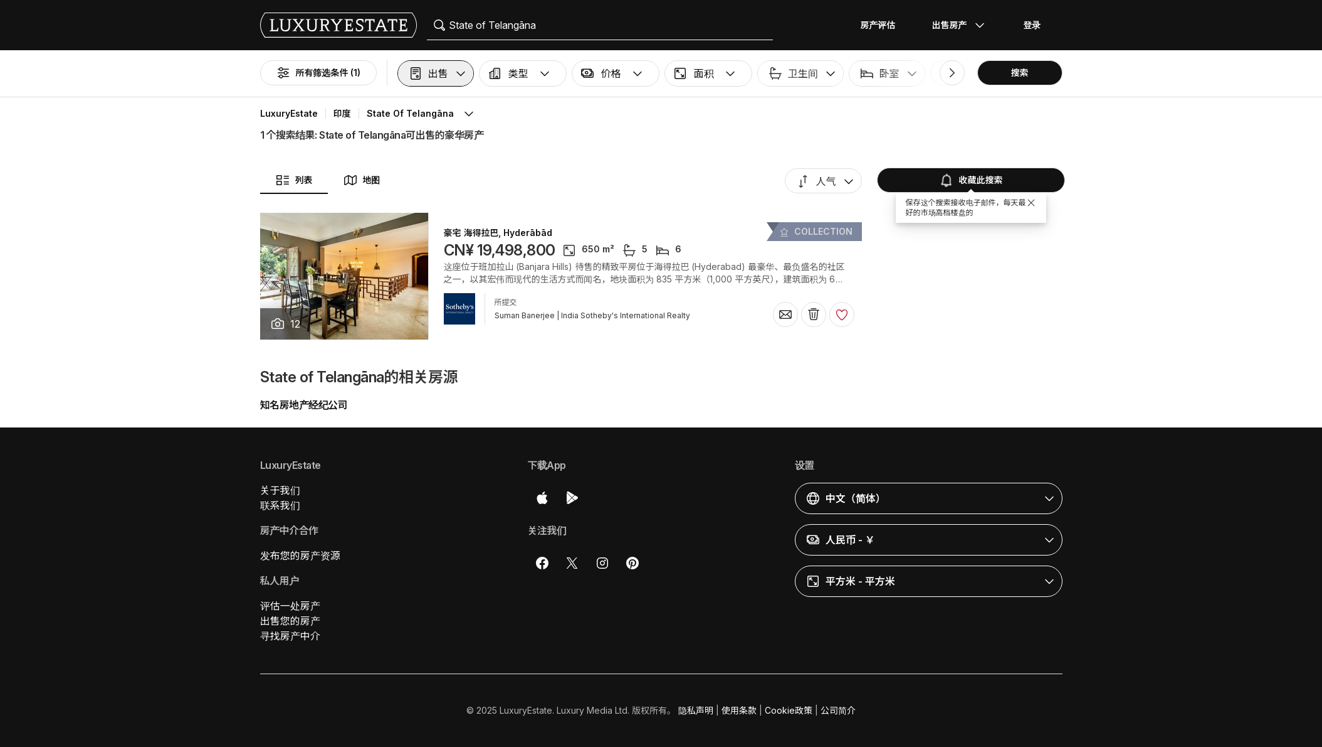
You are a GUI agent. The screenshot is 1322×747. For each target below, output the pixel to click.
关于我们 (280, 490)
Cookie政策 (788, 710)
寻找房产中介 (290, 636)
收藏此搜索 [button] (971, 180)
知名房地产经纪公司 (304, 405)
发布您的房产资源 (300, 555)
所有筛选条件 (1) (318, 72)
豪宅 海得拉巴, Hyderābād (498, 233)
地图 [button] (361, 180)
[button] (435, 73)
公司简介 (838, 710)
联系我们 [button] (280, 505)
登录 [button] (1032, 24)
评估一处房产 (290, 605)
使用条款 (739, 710)
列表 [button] (294, 180)
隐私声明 (695, 710)
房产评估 (878, 24)
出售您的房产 (290, 621)
